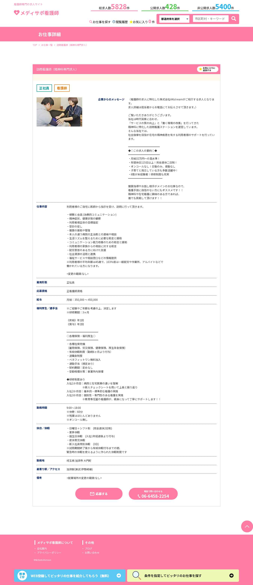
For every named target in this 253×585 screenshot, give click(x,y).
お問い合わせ (92, 552)
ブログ (88, 547)
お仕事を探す (102, 21)
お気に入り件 (144, 20)
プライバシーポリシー (49, 552)
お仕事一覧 (47, 44)
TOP (35, 44)
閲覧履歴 (122, 21)
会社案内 (42, 547)
